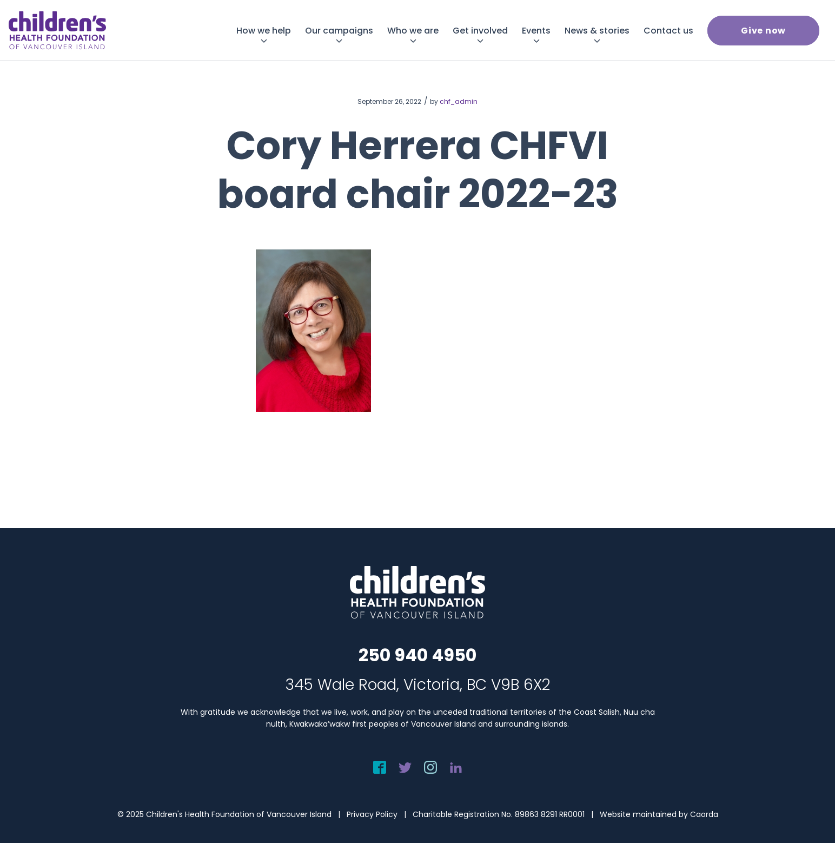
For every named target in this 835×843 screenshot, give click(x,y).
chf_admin (459, 101)
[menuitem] (263, 30)
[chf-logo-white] (57, 30)
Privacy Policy (372, 814)
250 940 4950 (417, 655)
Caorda (704, 814)
